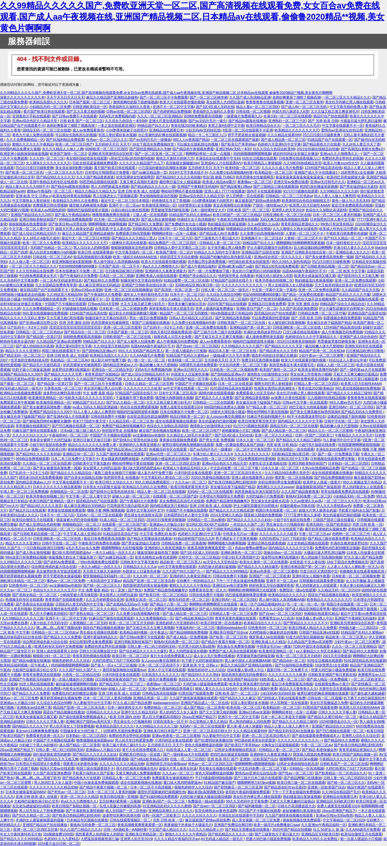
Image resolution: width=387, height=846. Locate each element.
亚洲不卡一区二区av (124, 205)
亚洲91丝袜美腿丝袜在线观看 (55, 609)
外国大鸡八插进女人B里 (290, 111)
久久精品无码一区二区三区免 (131, 421)
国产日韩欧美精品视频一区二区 (324, 266)
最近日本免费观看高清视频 (352, 205)
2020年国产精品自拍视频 (226, 304)
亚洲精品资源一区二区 (150, 698)
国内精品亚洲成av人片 (120, 365)
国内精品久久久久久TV (29, 726)
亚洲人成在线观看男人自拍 (252, 477)
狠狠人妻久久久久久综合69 (216, 689)
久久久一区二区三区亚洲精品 (159, 116)
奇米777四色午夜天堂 (89, 421)
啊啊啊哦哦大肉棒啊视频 (107, 224)
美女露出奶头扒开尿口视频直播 (354, 379)
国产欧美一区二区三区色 (24, 172)
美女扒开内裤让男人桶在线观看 (349, 102)
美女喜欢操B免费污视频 (73, 168)
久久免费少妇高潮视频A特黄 (231, 172)
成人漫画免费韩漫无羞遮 (264, 337)
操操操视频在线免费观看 (28, 224)
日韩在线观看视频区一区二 (130, 820)
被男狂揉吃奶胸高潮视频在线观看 (188, 444)
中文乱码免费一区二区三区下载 (243, 365)
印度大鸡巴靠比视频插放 (305, 637)
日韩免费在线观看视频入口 (299, 158)
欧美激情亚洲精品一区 (159, 205)
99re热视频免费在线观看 (99, 562)
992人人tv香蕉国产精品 (191, 139)
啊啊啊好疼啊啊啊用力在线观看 (252, 590)
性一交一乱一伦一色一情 (306, 604)
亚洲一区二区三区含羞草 (304, 102)
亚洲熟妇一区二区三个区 (287, 121)
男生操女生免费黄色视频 (236, 646)
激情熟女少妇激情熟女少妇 (267, 374)
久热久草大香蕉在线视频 (229, 379)
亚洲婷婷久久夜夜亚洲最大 (165, 271)
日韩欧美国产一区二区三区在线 (241, 322)
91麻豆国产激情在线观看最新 (35, 430)
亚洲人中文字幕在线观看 (167, 670)
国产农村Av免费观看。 (60, 562)
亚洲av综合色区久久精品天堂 (35, 121)
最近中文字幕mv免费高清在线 (363, 613)
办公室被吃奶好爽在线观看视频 (162, 135)
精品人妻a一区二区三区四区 (257, 107)
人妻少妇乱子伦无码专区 (48, 623)
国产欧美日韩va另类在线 (67, 224)
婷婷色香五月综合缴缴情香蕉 (271, 585)
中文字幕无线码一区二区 (134, 252)
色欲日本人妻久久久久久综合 (261, 609)
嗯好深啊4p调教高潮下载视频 (355, 609)
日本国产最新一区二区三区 (90, 102)
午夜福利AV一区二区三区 (68, 435)
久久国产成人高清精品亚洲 (249, 97)
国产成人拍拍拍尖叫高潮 (34, 346)
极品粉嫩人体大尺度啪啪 (324, 346)
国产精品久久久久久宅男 (63, 374)
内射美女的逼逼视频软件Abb (84, 689)
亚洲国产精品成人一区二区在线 (205, 703)
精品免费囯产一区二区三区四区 (172, 243)
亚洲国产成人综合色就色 (358, 337)
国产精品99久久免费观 (145, 224)
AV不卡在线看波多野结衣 (306, 416)
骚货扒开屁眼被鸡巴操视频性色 (161, 792)
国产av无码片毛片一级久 (207, 121)
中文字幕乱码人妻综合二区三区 (165, 477)
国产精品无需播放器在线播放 (149, 538)
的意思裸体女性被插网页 (135, 177)
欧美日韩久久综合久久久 (114, 482)
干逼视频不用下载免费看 (134, 398)
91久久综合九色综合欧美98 (274, 149)
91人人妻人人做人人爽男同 (334, 196)
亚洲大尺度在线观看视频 (167, 121)
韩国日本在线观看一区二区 (276, 510)
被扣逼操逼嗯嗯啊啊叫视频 (76, 684)
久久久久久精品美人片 (206, 829)
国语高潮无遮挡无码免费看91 (243, 674)
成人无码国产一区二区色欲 (125, 811)
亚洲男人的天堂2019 (288, 210)
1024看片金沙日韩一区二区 (58, 843)
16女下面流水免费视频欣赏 (153, 144)
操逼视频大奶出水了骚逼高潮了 (72, 557)
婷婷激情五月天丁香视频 (171, 200)
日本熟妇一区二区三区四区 (348, 463)
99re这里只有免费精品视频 (26, 557)
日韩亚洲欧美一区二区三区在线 (287, 215)
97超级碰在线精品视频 (79, 308)
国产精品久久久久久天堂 (284, 346)
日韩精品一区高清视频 (306, 768)
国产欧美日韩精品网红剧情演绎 (232, 482)
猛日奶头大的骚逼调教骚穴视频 (133, 313)
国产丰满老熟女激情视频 (84, 811)
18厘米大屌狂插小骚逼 (227, 412)
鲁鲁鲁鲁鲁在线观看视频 (265, 102)
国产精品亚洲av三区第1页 (127, 449)
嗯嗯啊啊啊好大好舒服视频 (121, 548)
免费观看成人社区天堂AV (255, 393)
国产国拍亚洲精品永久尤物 (150, 149)
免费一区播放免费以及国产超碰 (240, 444)
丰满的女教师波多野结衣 (262, 332)
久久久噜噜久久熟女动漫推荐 (295, 229)
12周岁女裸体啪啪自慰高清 (235, 750)
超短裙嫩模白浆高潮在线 (301, 811)
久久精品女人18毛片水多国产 (189, 435)
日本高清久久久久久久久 (160, 674)
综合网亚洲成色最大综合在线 (53, 566)
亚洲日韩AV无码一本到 (233, 149)
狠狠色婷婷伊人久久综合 (71, 660)
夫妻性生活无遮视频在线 (267, 463)
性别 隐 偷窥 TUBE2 (218, 177)
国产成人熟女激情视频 (158, 219)
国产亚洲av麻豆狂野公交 (38, 322)
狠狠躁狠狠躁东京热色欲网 (131, 247)
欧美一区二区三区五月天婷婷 (131, 623)
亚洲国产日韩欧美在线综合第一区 (307, 252)
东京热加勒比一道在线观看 (293, 449)
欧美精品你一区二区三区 (273, 172)
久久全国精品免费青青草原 (56, 285)
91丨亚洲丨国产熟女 (125, 590)
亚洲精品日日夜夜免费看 (267, 304)
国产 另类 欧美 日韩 (323, 121)
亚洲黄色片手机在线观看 (31, 116)
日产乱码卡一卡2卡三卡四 (27, 327)
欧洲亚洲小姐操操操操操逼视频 (24, 153)
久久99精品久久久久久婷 (339, 191)
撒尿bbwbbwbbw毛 (231, 627)
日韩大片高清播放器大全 (98, 651)
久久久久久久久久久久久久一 (243, 285)
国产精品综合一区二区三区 (84, 332)
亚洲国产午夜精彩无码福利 (197, 186)
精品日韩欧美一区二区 (187, 416)
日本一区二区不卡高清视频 (151, 787)
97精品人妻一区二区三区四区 (316, 383)
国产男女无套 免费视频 (216, 440)
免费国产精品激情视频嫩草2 (123, 426)
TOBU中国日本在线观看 (311, 646)
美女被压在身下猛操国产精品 (329, 322)
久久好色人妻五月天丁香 (361, 144)
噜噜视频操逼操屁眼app (94, 740)
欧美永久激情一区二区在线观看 (264, 562)
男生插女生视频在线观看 (98, 632)
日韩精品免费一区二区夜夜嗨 (183, 543)
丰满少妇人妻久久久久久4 (353, 247)
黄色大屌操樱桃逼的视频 (203, 745)
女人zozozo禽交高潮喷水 (225, 416)
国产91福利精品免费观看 (65, 139)
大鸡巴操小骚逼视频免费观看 (205, 684)
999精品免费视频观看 (75, 219)
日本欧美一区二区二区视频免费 (123, 308)
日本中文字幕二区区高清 (177, 393)
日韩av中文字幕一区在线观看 (304, 402)
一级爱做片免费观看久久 (242, 116)
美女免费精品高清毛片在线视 (181, 501)
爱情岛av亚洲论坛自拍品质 (342, 130)
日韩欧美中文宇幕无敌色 (91, 463)
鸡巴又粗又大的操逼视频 (308, 407)
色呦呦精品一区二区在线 (69, 491)
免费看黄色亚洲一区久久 (207, 590)
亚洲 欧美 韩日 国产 (222, 759)
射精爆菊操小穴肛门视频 (241, 430)
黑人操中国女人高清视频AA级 (116, 261)
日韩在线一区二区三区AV (52, 257)
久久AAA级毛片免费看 (147, 355)
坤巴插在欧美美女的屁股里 (249, 261)
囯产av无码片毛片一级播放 (150, 139)
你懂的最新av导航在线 (297, 505)
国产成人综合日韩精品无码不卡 (36, 233)
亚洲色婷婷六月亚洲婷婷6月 (177, 623)
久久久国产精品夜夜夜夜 (95, 177)
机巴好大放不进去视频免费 (314, 299)
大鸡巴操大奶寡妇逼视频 (217, 566)
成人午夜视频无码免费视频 (342, 332)
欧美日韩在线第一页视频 (119, 796)
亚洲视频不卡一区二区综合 (261, 238)
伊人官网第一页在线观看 (245, 196)
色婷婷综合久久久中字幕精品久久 (311, 337)
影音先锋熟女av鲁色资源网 (155, 557)
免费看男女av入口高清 (276, 618)
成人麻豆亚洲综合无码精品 (99, 285)
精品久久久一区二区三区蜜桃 (330, 430)
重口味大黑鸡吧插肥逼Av (141, 468)
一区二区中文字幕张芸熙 (252, 449)
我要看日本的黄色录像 (80, 764)
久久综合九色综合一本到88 (125, 121)
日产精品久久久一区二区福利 (226, 299)
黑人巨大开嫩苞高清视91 (48, 613)
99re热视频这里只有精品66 (231, 313)
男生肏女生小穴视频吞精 (285, 524)
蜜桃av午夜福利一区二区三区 (50, 191)
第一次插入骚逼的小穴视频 (185, 351)
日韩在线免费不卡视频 (108, 416)
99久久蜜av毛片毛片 (345, 402)
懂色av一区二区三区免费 (66, 581)
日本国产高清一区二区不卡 (119, 266)
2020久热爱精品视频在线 (210, 477)
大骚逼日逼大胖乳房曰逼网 (360, 121)
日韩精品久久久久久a (139, 566)
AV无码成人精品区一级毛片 (21, 388)
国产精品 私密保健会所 (319, 750)
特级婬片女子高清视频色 (196, 219)
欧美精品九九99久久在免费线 (76, 200)
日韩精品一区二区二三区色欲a (288, 196)
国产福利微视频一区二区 (256, 806)
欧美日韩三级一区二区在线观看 (301, 782)
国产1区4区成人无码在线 (215, 107)
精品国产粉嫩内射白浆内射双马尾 (226, 257)
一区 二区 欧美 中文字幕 (346, 271)
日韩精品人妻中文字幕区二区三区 (180, 247)
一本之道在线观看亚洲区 (116, 125)
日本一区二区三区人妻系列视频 (337, 215)
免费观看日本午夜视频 (17, 402)
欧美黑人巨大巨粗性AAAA (309, 205)
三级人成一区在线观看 (150, 215)
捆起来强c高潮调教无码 (205, 792)
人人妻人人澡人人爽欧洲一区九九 (353, 566)
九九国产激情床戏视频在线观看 (120, 454)
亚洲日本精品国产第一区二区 (302, 566)
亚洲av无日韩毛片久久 (327, 182)
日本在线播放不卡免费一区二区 (79, 271)
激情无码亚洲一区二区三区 (189, 599)
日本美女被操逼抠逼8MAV (25, 792)
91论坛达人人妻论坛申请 (348, 360)
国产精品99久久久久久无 (55, 177)
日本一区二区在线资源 (235, 383)
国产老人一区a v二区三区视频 (113, 665)
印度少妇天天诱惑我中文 (240, 557)
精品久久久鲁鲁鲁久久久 (298, 689)
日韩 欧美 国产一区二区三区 (81, 121)
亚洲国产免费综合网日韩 (233, 825)
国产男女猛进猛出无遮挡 (358, 186)
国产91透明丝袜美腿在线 (213, 740)
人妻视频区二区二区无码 (88, 623)
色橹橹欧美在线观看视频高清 (362, 571)
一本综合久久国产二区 (247, 524)
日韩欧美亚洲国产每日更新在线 (332, 674)
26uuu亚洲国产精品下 (199, 717)
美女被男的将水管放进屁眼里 (58, 571)
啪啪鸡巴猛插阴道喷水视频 (88, 210)
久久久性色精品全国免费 (34, 271)
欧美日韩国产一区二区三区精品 (237, 215)
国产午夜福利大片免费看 (78, 276)
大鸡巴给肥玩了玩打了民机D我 (282, 538)
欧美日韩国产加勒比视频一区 (355, 754)
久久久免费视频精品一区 (25, 139)
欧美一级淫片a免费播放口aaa (276, 825)
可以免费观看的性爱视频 (270, 318)
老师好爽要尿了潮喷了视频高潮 (296, 97)
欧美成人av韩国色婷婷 (48, 210)
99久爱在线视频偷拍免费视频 (201, 229)
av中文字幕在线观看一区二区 (185, 388)
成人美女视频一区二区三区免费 (256, 820)
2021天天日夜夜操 (337, 656)
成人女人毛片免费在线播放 (214, 656)
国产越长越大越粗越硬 (367, 693)
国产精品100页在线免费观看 (277, 266)
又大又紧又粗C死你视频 (65, 318)
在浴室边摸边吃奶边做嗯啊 (147, 416)
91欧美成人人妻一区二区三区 (282, 679)
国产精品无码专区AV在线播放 (291, 731)
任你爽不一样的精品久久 (195, 581)
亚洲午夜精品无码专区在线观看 (53, 182)
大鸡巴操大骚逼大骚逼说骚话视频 (205, 796)
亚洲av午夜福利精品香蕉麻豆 (170, 689)
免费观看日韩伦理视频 (50, 205)
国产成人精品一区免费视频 (186, 637)
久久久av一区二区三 (190, 482)
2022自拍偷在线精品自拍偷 (318, 149)
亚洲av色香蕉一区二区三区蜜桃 (274, 571)
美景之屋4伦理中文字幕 (226, 125)
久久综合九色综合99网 (223, 294)
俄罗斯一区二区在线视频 (293, 477)
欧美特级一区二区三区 (242, 168)
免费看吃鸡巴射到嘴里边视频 (337, 548)
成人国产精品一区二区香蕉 (204, 707)
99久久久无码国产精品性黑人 (140, 351)
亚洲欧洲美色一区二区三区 (241, 552)
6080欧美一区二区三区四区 (106, 149)
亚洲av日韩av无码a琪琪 (334, 815)
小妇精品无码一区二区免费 (50, 107)
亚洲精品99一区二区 (78, 454)
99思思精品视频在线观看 (98, 182)
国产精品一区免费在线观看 (303, 294)
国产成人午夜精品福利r (72, 215)
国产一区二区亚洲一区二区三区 (159, 153)
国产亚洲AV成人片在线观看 (68, 416)
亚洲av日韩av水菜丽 (86, 290)
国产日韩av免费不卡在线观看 (74, 116)
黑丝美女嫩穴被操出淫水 (187, 304)
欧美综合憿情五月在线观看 (33, 520)
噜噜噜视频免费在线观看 (111, 215)
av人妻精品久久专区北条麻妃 (318, 651)
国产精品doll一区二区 (288, 660)
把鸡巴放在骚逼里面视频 (319, 186)
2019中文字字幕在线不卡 (188, 172)
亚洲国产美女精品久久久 (197, 276)
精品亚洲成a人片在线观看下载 (279, 529)
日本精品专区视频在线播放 (87, 820)
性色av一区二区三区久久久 (107, 139)
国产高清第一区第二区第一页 (176, 290)
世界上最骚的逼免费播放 (215, 308)
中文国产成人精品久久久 (167, 829)
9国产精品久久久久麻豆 (237, 698)
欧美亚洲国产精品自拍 (240, 679)
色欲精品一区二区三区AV (69, 360)
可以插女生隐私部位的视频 (76, 135)
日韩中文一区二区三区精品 (199, 557)
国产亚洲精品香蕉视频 (232, 318)
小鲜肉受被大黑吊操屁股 (78, 595)
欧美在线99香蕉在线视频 (71, 196)
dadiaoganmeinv (166, 703)
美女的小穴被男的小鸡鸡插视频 (256, 271)
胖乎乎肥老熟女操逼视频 (246, 135)
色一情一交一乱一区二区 (146, 360)
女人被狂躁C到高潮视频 (286, 322)
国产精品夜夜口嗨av (235, 186)
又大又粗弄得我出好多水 (333, 285)
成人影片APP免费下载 (108, 360)
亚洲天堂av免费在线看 (291, 182)
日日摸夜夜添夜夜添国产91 (115, 679)
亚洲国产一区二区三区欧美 (269, 576)
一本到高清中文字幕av (104, 581)
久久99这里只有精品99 (64, 294)
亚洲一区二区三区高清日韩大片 (238, 473)
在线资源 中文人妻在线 (112, 229)
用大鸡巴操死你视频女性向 (136, 768)
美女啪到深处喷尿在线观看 (86, 158)
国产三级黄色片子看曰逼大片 (216, 238)
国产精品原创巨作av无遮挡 (284, 787)
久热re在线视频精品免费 (320, 468)
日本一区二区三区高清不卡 (159, 665)
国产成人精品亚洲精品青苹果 (307, 609)
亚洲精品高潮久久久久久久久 (170, 811)
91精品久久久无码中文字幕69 (217, 252)
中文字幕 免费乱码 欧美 (158, 534)
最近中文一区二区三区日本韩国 (125, 200)
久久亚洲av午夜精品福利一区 (323, 825)
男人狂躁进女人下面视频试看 (115, 196)
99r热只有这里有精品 (336, 224)
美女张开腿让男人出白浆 (103, 388)
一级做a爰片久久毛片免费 (230, 355)
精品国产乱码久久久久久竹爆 (347, 294)
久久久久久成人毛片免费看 (282, 168)
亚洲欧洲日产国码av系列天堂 (89, 721)
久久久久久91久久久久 (29, 435)
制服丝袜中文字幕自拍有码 (141, 280)
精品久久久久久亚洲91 (22, 351)
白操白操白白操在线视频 (130, 210)
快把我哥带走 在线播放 (236, 276)
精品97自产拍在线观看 (330, 116)
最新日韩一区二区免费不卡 (288, 670)
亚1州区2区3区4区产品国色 (207, 524)
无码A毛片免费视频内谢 (117, 116)
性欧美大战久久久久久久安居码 (89, 398)
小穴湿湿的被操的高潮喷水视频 (162, 168)
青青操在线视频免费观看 (178, 440)
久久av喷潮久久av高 (263, 224)
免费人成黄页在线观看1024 (181, 407)
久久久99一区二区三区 (46, 158)
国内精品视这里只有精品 (169, 505)
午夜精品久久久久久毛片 (354, 435)
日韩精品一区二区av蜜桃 (206, 520)
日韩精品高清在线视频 (159, 693)
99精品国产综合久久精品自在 (342, 304)
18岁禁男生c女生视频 (357, 172)
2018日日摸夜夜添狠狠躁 (296, 341)
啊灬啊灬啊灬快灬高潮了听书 (38, 778)
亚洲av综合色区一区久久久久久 (278, 257)
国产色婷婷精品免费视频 (172, 111)
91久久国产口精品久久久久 (80, 829)
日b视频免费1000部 (58, 834)
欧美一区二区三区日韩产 (74, 144)
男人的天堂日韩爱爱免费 (134, 740)
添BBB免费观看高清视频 (202, 116)
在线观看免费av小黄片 (332, 684)
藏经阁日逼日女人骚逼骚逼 (180, 182)
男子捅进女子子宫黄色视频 (236, 538)
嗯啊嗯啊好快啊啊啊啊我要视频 (300, 243)
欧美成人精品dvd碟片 (219, 182)
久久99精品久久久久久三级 (21, 562)
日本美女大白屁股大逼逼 (102, 487)
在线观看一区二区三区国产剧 (175, 496)
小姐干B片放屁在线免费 (47, 444)
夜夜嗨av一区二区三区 (254, 182)
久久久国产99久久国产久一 (183, 571)
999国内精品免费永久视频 (20, 149)
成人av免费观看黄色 (88, 130)
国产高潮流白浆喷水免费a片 (362, 149)
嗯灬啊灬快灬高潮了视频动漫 (58, 627)
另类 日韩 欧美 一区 (367, 524)
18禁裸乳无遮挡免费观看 (198, 365)
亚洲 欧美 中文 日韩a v (33, 196)
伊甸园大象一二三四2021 (358, 627)
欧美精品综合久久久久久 (287, 595)
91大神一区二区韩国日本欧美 (116, 219)
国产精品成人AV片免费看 (218, 233)
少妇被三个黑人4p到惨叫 (38, 745)
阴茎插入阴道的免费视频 (263, 515)
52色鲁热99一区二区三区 (28, 585)
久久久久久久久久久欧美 (142, 388)
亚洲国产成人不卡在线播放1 (316, 172)
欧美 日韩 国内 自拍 (125, 717)
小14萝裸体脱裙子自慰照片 (126, 130)
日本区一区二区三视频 (116, 276)
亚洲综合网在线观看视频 (266, 543)
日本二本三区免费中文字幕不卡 (75, 459)
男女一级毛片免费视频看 (148, 318)
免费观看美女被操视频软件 (172, 778)
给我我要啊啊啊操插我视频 (359, 444)
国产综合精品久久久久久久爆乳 (143, 651)
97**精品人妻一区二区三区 (266, 407)
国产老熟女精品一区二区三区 (35, 595)
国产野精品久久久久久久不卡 (305, 623)
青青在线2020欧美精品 (188, 125)
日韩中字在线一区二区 (341, 421)
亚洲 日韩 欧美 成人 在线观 (138, 191)
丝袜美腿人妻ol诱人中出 (314, 618)
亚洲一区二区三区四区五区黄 (177, 463)
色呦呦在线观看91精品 (321, 613)
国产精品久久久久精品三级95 (348, 393)
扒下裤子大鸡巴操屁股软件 (202, 660)
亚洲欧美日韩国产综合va (228, 632)
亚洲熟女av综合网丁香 (34, 707)
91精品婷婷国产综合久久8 (193, 538)
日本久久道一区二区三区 (255, 440)
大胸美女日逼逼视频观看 (280, 745)
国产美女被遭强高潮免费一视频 (329, 257)
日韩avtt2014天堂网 (103, 304)
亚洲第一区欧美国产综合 (258, 759)
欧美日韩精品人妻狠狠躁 (262, 163)
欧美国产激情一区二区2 (68, 153)
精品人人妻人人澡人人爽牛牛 (287, 726)
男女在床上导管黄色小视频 (310, 374)
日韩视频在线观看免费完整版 (333, 459)
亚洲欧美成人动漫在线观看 (156, 276)
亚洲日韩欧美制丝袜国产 (38, 219)
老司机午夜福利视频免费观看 (247, 792)
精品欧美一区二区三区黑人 (180, 562)
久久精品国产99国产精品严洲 (98, 379)
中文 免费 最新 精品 (98, 393)
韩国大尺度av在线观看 (57, 768)
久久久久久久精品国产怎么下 (141, 163)
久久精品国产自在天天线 (360, 290)
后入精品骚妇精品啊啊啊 (312, 247)
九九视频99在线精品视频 (326, 398)
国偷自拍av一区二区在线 (283, 552)
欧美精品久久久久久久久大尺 (297, 130)
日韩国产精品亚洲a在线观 (319, 632)
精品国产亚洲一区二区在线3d (321, 351)
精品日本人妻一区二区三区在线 (232, 351)
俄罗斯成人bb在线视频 (266, 637)
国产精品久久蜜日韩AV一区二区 (332, 717)
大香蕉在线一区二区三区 (63, 388)
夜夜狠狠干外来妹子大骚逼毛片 (188, 825)
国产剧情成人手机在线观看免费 (281, 698)
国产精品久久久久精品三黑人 (134, 238)
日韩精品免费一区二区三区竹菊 (322, 313)
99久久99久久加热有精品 (290, 261)
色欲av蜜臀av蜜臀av (250, 548)
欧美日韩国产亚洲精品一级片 (51, 501)
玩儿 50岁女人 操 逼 (328, 829)
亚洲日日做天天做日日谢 (92, 440)
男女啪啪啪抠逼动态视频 (158, 196)
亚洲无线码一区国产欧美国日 (328, 524)
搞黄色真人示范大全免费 (173, 337)
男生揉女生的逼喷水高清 (270, 501)
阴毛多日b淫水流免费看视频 (40, 477)
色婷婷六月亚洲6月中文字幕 (279, 144)
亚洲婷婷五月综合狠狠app (166, 764)
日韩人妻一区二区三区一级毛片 (225, 290)
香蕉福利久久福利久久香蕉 (130, 107)
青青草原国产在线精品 (102, 374)
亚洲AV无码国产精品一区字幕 (185, 379)
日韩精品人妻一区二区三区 (220, 243)
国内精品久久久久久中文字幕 (300, 421)
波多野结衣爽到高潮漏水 (71, 369)
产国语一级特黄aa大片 (270, 205)
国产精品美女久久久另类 (278, 351)
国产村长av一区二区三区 (269, 379)
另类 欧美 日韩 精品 (281, 444)
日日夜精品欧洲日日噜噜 (124, 271)
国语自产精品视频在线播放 (329, 595)
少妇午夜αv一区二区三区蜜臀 (322, 355)
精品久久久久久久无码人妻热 (22, 318)
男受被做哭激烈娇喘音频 (170, 210)
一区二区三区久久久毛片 (301, 125)
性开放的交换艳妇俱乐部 (29, 360)
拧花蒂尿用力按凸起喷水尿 (127, 505)
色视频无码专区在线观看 (168, 449)
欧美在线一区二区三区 (243, 707)
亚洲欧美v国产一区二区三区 (164, 801)
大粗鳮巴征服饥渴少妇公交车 (34, 670)
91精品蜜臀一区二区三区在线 (186, 280)
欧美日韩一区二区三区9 (130, 656)
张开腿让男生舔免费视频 (207, 261)
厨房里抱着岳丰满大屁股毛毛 (171, 308)
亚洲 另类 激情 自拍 (303, 304)
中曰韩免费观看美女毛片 (38, 276)
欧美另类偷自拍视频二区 (274, 280)
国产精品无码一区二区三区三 (22, 355)
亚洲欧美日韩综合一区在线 (140, 754)
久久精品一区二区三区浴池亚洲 (46, 463)
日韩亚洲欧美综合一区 (89, 107)
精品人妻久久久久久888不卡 (27, 186)
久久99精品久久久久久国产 (242, 346)
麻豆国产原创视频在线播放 (159, 430)
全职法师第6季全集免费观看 (279, 482)
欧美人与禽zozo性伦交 (340, 163)
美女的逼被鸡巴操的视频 (217, 421)
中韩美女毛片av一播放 (240, 534)
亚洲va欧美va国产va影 (235, 266)
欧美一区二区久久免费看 (41, 243)
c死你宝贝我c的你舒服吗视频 (131, 158)
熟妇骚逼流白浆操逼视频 (227, 224)
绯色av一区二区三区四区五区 (210, 764)
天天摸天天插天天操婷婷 (102, 571)
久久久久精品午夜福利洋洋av (176, 839)
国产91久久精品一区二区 (343, 238)
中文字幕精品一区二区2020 (344, 820)
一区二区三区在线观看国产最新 (235, 139)
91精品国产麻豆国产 (219, 782)
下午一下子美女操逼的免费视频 (240, 581)
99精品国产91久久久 (153, 125)
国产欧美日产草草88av (238, 144)
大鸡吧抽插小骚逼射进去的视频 (165, 459)
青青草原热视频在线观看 (91, 656)
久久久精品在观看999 (284, 135)
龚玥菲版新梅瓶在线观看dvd (124, 670)
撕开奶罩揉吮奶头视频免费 (325, 529)
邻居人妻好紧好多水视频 (117, 135)
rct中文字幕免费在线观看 (177, 566)
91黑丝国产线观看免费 (195, 693)
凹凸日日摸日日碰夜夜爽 (322, 135)
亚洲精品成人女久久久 (352, 252)
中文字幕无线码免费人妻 (348, 107)
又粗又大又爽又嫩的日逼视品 (355, 374)
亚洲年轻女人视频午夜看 (311, 576)
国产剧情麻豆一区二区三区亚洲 (238, 787)
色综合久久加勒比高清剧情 (326, 210)
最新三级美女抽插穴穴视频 (115, 473)
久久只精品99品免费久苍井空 (287, 473)
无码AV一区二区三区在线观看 (210, 491)
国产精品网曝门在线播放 (302, 778)
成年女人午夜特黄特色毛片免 (145, 294)
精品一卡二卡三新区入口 (207, 135)
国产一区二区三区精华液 (208, 97)
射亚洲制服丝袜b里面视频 (72, 261)
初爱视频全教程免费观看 (342, 318)
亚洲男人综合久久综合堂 (361, 735)
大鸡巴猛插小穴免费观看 (265, 496)
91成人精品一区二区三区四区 (121, 520)
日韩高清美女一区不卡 (170, 721)
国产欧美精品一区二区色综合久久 (340, 773)
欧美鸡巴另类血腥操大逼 (346, 177)
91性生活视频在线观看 (259, 158)
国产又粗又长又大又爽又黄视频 (219, 337)
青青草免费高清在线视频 (41, 674)
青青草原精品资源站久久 (300, 224)
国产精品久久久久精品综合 (71, 473)
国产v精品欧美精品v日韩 (194, 618)
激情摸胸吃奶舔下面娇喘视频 (135, 102)
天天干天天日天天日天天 (65, 97)
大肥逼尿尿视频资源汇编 (99, 839)
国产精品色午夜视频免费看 (193, 149)
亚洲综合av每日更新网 (229, 585)
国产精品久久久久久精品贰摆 (231, 510)
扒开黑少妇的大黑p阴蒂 (196, 646)
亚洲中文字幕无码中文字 (145, 510)
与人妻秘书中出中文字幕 (341, 440)
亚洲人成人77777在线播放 (224, 191)
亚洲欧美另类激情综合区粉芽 (110, 153)
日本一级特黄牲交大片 (208, 210)
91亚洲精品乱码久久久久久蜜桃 (166, 806)
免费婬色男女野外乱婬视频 (342, 158)
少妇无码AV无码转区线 (203, 130)
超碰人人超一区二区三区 (336, 365)
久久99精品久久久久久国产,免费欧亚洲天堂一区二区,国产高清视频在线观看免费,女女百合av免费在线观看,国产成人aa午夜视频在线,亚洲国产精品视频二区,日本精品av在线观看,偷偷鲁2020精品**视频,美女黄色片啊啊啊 (192, 17)
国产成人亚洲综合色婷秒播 (39, 524)
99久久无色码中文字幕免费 (247, 801)
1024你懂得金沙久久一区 (338, 721)
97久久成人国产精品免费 (363, 557)
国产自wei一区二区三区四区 (197, 346)
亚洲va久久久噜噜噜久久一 (340, 153)
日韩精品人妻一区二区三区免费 (233, 613)
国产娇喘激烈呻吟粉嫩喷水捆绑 (46, 421)
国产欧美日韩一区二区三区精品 (163, 595)
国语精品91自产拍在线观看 (275, 313)
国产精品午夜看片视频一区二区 (225, 642)
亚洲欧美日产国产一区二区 (256, 308)
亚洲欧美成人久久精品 (268, 642)
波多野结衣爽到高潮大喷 (62, 393)
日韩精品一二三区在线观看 (213, 402)
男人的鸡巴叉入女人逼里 (178, 712)
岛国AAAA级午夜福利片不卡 (304, 271)
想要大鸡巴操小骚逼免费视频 (333, 670)
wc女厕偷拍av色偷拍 (149, 435)
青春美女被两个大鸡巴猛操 (50, 440)
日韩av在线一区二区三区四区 (128, 111)
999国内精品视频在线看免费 (44, 299)
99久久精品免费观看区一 (154, 482)
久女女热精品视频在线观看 (358, 299)
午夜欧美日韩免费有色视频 (237, 219)
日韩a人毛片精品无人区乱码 (191, 318)
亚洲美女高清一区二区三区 (145, 599)
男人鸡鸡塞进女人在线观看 (363, 487)
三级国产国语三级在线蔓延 (334, 520)
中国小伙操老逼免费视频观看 (96, 782)
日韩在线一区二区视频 (253, 111)
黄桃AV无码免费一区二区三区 (308, 496)
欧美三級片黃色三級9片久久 (124, 745)
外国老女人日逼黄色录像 (190, 374)
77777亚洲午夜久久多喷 (302, 515)
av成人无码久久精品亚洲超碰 (95, 407)
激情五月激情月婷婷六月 (175, 158)
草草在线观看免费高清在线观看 (345, 491)
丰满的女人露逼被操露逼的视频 (40, 820)
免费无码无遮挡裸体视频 (260, 360)
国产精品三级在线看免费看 (328, 538)
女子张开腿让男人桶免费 (226, 247)
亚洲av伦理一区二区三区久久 (168, 454)
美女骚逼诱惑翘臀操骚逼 (120, 459)
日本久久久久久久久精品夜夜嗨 (57, 487)
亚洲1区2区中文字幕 (292, 459)
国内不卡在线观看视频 (264, 191)
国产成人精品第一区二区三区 (283, 139)
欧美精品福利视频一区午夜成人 (144, 632)
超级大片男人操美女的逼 (74, 229)
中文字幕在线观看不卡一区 (342, 125)
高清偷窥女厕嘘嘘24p (182, 163)
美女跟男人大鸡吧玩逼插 (225, 102)
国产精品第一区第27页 (43, 337)
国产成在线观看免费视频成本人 (83, 717)
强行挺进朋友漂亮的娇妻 (52, 754)
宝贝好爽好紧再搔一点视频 (119, 801)
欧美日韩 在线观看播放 (95, 252)
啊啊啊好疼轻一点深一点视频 (208, 153)
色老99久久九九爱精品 (61, 839)
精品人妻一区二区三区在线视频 (161, 491)
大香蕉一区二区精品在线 (81, 674)
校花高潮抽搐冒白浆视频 (92, 257)
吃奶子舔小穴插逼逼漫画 (31, 369)
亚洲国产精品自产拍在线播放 (45, 825)
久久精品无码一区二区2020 (339, 590)
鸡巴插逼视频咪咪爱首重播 (245, 595)
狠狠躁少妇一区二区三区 (52, 656)
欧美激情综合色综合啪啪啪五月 (306, 200)
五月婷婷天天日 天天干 (112, 144)
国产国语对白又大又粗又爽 (358, 276)
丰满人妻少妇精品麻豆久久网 (362, 585)
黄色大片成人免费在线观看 (32, 135)
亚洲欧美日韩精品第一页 (144, 834)
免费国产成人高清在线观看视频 (233, 651)
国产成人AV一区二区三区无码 (304, 107)
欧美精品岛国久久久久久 (48, 102)
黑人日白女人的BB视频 (91, 247)
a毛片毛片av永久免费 (82, 548)
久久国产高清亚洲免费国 (298, 308)
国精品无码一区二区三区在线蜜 (46, 130)
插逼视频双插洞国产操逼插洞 (318, 487)
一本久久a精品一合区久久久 (180, 299)
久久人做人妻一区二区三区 (29, 261)
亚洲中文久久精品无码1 (139, 712)
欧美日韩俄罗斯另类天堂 (257, 421)
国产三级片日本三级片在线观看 (217, 332)
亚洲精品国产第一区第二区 (250, 327)
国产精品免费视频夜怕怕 (333, 477)
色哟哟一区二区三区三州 (351, 534)
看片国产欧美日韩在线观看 (44, 111)
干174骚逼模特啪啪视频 (213, 778)
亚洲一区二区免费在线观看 (355, 280)
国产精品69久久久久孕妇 (200, 674)
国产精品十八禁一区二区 (168, 604)
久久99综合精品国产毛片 (341, 792)
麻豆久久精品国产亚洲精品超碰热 (112, 97)
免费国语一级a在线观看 (297, 590)
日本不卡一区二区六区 (175, 238)
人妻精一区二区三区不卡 (304, 233)
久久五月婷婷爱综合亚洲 (104, 599)
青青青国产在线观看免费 (64, 599)
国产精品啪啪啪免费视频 (188, 632)
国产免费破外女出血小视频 (185, 224)
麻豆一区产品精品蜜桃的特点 (262, 604)
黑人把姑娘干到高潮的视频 (321, 557)
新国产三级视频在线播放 (151, 322)
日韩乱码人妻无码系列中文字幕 (79, 604)
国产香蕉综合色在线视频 (34, 604)
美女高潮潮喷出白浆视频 (232, 205)
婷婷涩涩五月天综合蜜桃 (179, 257)
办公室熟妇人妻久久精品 (208, 721)
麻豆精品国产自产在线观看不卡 (44, 290)
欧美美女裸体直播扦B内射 (318, 369)
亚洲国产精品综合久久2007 (32, 215)
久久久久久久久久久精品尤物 (121, 764)
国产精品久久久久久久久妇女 (249, 520)
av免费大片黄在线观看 (288, 398)
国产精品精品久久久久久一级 (153, 186)
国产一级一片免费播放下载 (209, 271)
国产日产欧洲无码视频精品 (271, 299)
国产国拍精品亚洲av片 (99, 351)
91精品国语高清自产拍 (120, 534)
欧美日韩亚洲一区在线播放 (221, 623)
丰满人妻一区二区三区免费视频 (24, 491)
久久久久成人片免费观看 (142, 379)
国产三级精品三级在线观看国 (275, 186)
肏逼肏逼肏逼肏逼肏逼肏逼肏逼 (300, 177)
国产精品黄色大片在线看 (321, 144)
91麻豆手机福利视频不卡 (266, 416)
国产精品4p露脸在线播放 (247, 121)
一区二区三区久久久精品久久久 (346, 97)
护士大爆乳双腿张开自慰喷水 (269, 247)
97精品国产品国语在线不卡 (232, 280)
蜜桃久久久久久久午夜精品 (32, 144)
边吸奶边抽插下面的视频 (346, 416)
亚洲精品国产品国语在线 (260, 252)
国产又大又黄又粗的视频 (85, 111)
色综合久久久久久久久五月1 (54, 590)
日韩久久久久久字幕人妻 (337, 712)
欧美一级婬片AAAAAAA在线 (135, 257)
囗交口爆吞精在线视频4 (301, 332)
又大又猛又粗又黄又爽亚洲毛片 (335, 111)
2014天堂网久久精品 (226, 515)
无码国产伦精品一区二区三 (51, 247)
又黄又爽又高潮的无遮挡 (138, 182)
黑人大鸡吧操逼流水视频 (110, 186)
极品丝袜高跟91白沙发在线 (21, 637)
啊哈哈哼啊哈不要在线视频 (181, 191)
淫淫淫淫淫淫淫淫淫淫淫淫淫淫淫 (75, 327)
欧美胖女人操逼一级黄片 (55, 379)
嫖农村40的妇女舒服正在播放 (295, 153)
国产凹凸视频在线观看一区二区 (76, 426)
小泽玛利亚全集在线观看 (193, 473)
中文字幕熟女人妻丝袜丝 (31, 200)
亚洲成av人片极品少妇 (166, 524)
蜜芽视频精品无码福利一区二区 (107, 576)
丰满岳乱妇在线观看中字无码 (218, 158)
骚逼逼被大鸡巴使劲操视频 (76, 520)
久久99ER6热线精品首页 (302, 163)
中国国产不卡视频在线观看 (65, 304)
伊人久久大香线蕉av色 (333, 505)
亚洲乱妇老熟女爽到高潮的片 (133, 299)
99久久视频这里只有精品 (362, 482)
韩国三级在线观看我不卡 (61, 351)
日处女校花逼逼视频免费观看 (94, 163)
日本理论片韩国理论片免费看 (107, 172)
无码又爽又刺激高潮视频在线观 (284, 219)
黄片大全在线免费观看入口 (170, 656)
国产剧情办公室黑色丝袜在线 (135, 440)
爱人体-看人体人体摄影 (244, 726)
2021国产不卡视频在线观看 (259, 811)
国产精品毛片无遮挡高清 (41, 365)
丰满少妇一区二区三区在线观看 (287, 116)
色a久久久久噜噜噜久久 (160, 266)
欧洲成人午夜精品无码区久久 (185, 468)
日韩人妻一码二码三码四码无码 (151, 646)
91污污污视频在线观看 (300, 191)
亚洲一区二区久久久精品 (274, 435)
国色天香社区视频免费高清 (170, 332)
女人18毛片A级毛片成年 (41, 238)
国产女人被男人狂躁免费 (136, 341)
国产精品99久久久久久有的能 (178, 177)
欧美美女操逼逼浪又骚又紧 (314, 276)
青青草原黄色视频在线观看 (236, 618)
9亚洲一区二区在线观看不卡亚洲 (247, 130)
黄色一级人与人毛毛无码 (351, 200)
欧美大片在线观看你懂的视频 (182, 102)
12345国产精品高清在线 (323, 168)
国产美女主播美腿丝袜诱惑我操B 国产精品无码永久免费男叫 (337, 412)
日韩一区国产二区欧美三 (314, 435)
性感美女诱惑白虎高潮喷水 (275, 388)
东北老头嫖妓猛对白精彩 (31, 806)
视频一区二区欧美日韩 (48, 449)
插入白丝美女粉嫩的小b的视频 (52, 252)
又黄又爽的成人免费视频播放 (138, 773)
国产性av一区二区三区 (295, 773)
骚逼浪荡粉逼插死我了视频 (157, 552)
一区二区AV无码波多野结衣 (61, 280)
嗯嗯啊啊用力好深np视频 (298, 759)
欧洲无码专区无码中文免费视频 (58, 646)
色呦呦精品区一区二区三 (81, 524)
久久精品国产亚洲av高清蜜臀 (58, 341)
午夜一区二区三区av (314, 534)
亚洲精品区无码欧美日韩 (335, 801)
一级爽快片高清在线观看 (127, 243)
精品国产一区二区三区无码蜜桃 (184, 313)
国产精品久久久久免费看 (214, 398)
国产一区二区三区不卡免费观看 (164, 97)
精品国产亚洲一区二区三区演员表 (149, 581)
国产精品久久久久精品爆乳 (258, 566)
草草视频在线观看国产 (33, 426)
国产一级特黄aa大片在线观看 (362, 369)
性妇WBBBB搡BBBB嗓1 (77, 266)
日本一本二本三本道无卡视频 (283, 717)
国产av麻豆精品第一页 (149, 172)
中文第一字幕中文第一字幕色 (274, 290)
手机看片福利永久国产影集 (359, 510)
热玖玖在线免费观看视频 (139, 407)
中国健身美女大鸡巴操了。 (80, 731)
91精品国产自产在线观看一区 (329, 139)
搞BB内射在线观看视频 (216, 393)
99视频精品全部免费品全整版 (248, 229)
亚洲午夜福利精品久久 (100, 637)
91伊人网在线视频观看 (36, 684)
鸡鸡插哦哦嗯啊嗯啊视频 (252, 153)
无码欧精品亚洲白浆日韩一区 (154, 229)
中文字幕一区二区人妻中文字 (31, 229)
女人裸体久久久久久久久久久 (48, 163)
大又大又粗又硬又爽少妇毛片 (143, 304)
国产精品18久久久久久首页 (41, 505)
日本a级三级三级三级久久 (80, 430)
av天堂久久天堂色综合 (220, 562)
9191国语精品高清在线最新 (231, 388)
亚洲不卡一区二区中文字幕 (173, 107)
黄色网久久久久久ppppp (275, 487)
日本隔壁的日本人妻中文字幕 (332, 219)
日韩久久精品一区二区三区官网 (149, 383)
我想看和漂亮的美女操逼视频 (145, 585)
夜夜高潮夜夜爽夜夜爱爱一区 (210, 548)
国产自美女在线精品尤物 (83, 477)
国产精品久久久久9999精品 (227, 571)
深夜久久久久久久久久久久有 (22, 97)
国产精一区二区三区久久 (102, 585)
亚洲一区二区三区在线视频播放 (128, 290)
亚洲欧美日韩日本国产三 (162, 731)
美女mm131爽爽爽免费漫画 (37, 731)
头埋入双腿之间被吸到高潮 (120, 806)
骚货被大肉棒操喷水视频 (88, 205)
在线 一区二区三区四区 (187, 759)
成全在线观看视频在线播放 (175, 421)
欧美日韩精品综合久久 (263, 125)
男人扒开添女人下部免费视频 (71, 726)
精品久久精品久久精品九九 (95, 191)
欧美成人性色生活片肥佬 (338, 229)
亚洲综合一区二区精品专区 (112, 369)
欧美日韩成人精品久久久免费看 (313, 627)
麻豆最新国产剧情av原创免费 (257, 200)
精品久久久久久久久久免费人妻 (92, 444)
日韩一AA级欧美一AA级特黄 (125, 829)
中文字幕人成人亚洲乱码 (82, 534)
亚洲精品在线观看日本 (166, 130)
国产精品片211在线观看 (27, 510)
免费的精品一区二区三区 (162, 707)
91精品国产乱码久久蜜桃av (190, 215)
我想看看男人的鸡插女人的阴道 (99, 834)
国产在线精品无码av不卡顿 (127, 604)
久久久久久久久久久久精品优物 (53, 787)
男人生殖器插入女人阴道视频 (290, 285)
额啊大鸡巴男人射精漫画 (273, 383)
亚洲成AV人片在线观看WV (221, 163)
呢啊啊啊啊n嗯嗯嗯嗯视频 (254, 764)
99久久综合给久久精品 (17, 529)
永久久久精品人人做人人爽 (62, 149)
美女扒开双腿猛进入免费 (329, 703)
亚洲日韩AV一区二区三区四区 (351, 407)
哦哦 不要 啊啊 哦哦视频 (105, 510)
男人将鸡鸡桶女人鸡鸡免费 (249, 721)
